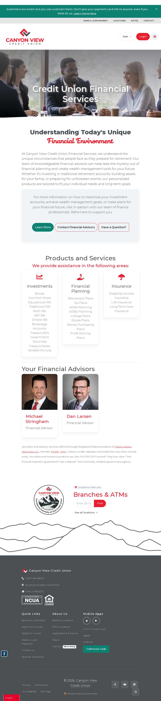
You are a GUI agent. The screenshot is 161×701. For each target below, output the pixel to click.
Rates (55, 639)
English (9, 697)
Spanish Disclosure (33, 656)
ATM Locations (61, 626)
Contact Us (28, 650)
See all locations (86, 512)
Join (125, 36)
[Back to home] (25, 37)
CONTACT (149, 20)
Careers (64, 646)
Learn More (43, 227)
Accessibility (29, 691)
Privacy (26, 684)
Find (100, 503)
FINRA (55, 451)
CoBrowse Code (96, 648)
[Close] (156, 9)
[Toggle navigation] (154, 36)
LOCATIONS (119, 20)
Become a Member (34, 620)
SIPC (63, 451)
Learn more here (85, 13)
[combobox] (11, 698)
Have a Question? (113, 227)
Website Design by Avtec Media (82, 693)
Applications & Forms (65, 633)
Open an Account (32, 626)
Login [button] (143, 36)
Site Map (45, 691)
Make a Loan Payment (29, 641)
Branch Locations (62, 620)
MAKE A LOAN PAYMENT (96, 20)
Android (87, 641)
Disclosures (41, 684)
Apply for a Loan (31, 633)
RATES (134, 20)
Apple (86, 635)
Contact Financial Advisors (76, 227)
